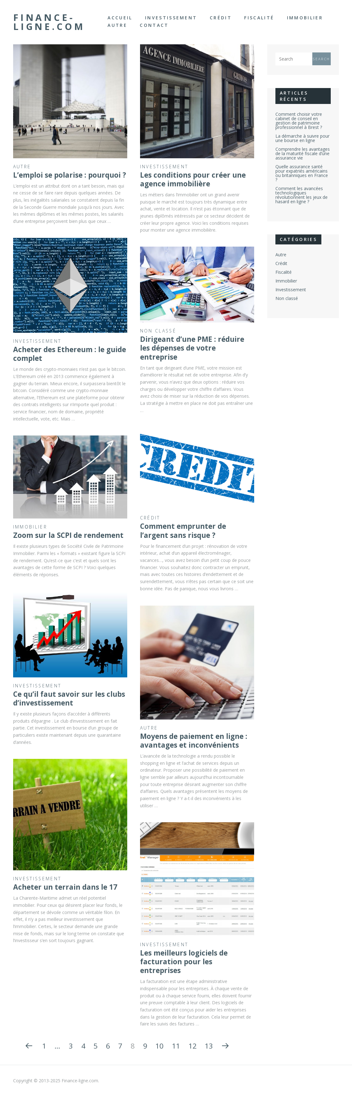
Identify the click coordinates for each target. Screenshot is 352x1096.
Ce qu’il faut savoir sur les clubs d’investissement (69, 698)
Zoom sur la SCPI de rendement (68, 535)
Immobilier (305, 18)
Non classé (158, 331)
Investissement (171, 18)
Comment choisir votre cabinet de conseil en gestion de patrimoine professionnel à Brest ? (298, 120)
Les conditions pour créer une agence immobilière (193, 179)
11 (176, 1046)
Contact (154, 25)
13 (209, 1046)
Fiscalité (259, 18)
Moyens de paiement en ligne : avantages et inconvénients (193, 740)
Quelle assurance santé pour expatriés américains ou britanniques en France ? (301, 173)
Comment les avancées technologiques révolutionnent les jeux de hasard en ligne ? (301, 194)
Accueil (120, 18)
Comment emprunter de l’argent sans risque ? (183, 530)
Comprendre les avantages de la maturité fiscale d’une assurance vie (302, 153)
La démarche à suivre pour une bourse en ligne (302, 138)
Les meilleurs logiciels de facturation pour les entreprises (184, 962)
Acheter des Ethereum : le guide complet (69, 354)
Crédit (221, 18)
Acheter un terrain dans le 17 (65, 887)
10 (159, 1046)
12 (193, 1046)
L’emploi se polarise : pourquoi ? (69, 175)
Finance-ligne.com (49, 22)
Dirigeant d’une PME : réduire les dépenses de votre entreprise (192, 348)
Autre (117, 25)
